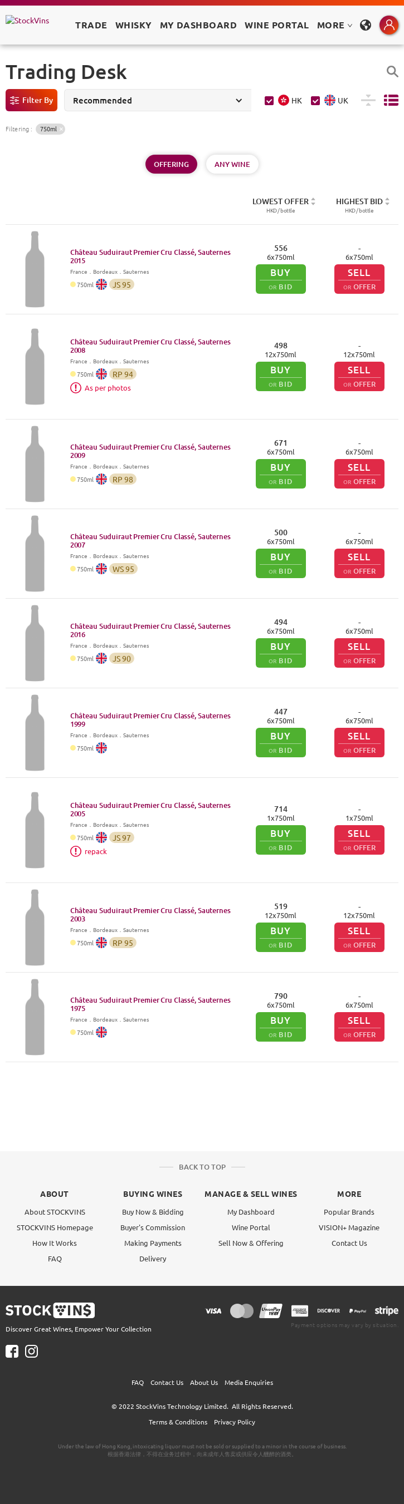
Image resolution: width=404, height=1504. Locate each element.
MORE (335, 25)
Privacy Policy (234, 1421)
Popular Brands (349, 1211)
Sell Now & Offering (251, 1242)
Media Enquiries (249, 1382)
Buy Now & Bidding (153, 1211)
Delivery (152, 1258)
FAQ (55, 1258)
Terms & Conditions (178, 1421)
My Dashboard (251, 1211)
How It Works (54, 1242)
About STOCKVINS (55, 1211)
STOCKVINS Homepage (55, 1227)
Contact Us (349, 1242)
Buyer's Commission (152, 1227)
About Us (204, 1382)
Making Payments (153, 1242)
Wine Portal (277, 25)
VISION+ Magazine (349, 1227)
